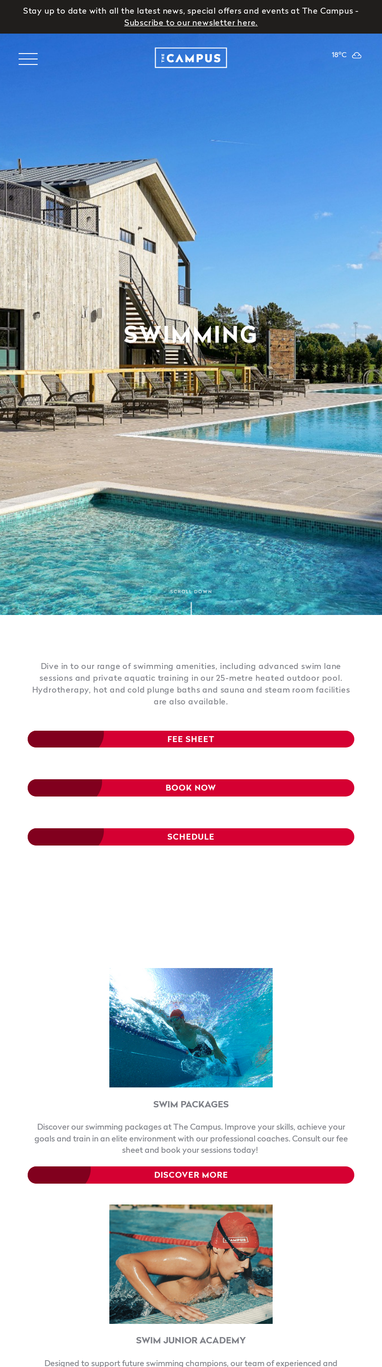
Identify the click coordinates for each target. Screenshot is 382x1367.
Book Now (191, 788)
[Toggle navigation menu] (27, 59)
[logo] (191, 59)
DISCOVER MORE (191, 1175)
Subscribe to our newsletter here (190, 22)
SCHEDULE (191, 837)
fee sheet (191, 739)
